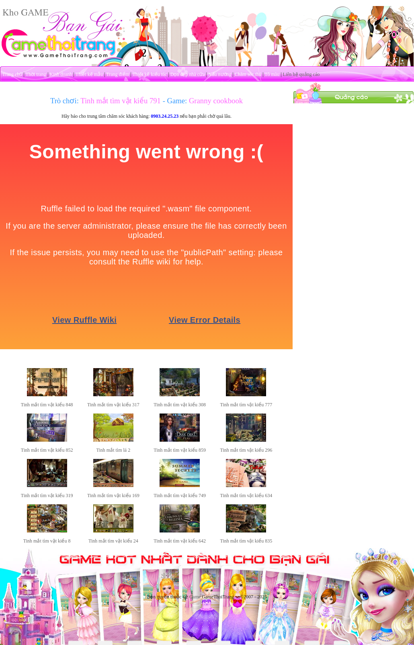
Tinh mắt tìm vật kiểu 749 (180, 495)
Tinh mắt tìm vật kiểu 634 (246, 495)
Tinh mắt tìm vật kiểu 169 (113, 495)
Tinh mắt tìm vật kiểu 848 (47, 404)
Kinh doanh (60, 74)
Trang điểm (117, 74)
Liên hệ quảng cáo (301, 74)
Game (195, 597)
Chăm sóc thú (248, 74)
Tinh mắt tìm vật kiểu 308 (180, 404)
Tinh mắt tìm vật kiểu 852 (47, 450)
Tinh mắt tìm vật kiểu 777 (246, 404)
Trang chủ (12, 74)
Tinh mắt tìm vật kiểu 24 (113, 541)
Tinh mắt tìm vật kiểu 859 (180, 450)
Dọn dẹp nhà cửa (187, 74)
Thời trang (36, 74)
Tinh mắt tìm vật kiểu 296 (246, 450)
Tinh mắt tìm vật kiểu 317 (113, 404)
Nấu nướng (220, 74)
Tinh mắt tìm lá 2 (113, 450)
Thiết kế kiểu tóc (149, 74)
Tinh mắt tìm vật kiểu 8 (47, 541)
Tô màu (271, 74)
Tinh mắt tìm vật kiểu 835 (246, 541)
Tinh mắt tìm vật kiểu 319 (47, 495)
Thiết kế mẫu (89, 74)
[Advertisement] (353, 154)
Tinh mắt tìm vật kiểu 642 (180, 541)
